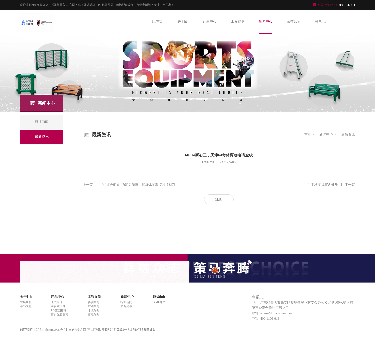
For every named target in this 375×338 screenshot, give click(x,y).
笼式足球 (56, 302)
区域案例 (93, 306)
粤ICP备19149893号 (114, 329)
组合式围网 (58, 306)
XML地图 (159, 302)
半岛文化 (26, 306)
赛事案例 (93, 302)
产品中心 (209, 21)
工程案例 (237, 21)
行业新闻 (126, 302)
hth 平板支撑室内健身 (330, 185)
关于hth (182, 21)
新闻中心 (265, 21)
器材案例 (93, 314)
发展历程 (26, 302)
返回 (218, 199)
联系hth (320, 21)
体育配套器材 (59, 314)
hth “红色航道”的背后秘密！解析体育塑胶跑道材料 (129, 185)
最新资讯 (348, 134)
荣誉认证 (293, 21)
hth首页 (157, 21)
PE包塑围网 (58, 310)
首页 (307, 134)
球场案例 (93, 310)
